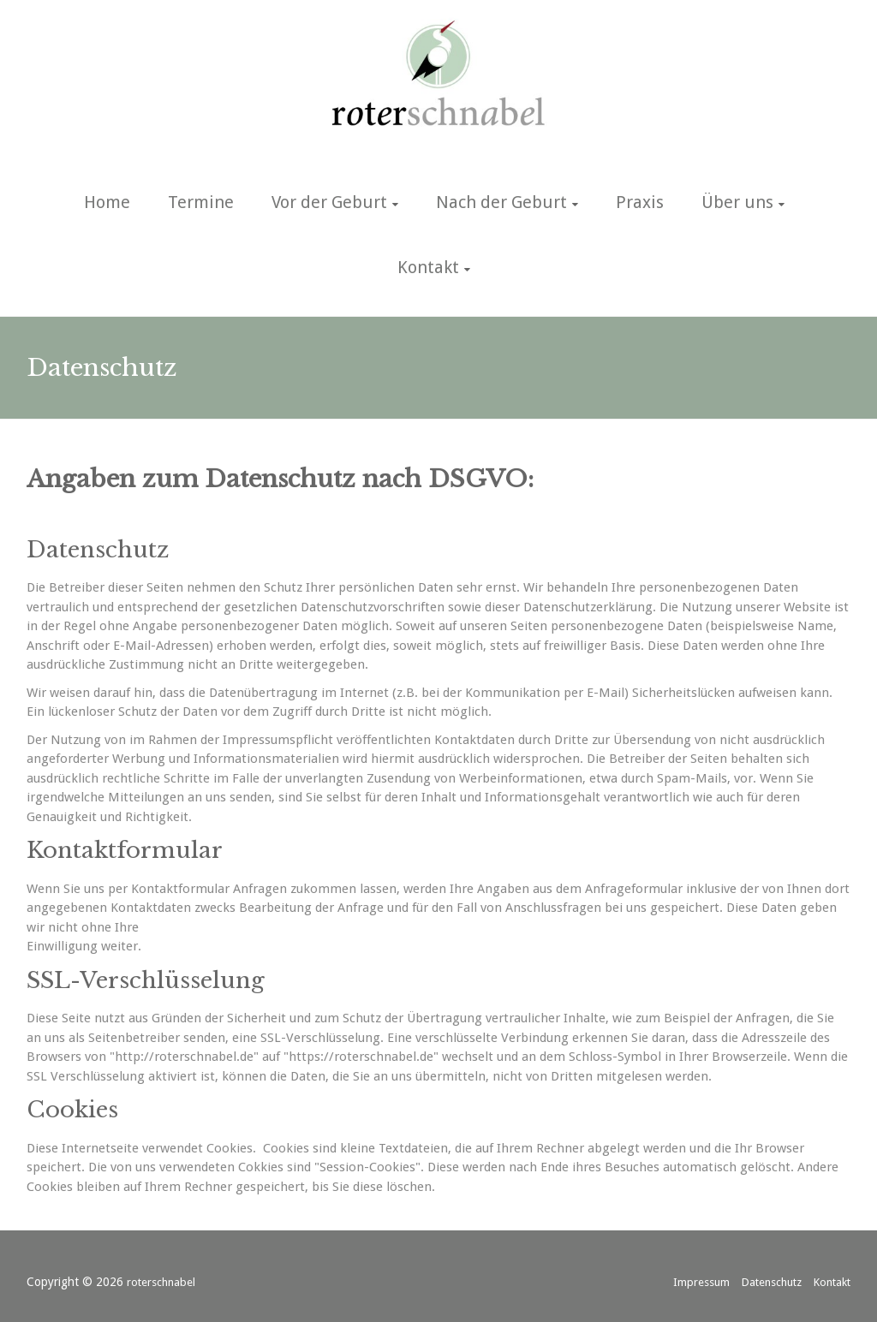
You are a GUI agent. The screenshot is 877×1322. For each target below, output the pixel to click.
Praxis (640, 202)
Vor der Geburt (329, 202)
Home (107, 202)
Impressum (701, 1282)
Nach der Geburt (501, 202)
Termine (201, 202)
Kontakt (428, 267)
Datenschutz (772, 1282)
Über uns (737, 202)
